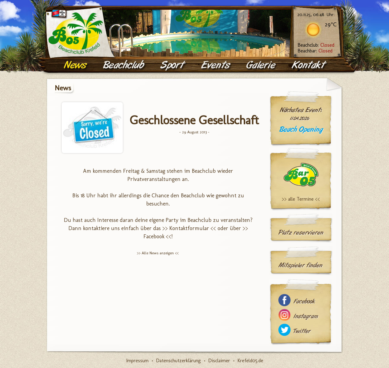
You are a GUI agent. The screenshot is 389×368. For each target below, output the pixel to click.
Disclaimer (219, 360)
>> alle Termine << (301, 199)
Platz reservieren (300, 232)
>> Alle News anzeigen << (158, 253)
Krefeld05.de (250, 360)
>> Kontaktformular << (189, 228)
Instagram (306, 316)
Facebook (304, 301)
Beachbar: (315, 51)
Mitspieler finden (300, 265)
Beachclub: (316, 45)
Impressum (137, 360)
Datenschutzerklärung (178, 360)
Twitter (302, 331)
